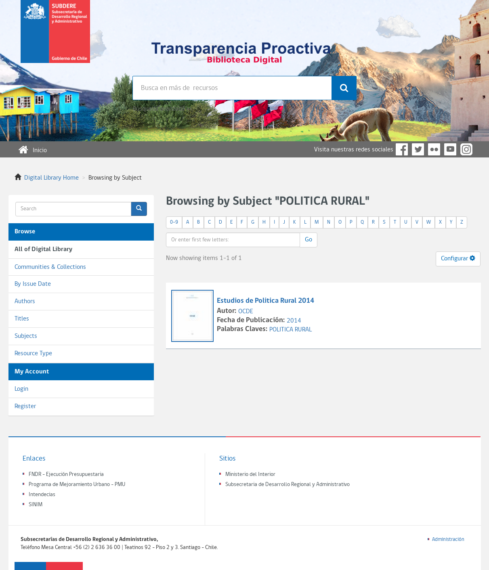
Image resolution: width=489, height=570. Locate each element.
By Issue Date (33, 284)
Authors (25, 301)
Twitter (418, 149)
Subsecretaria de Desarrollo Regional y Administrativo (287, 485)
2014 (294, 321)
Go (308, 240)
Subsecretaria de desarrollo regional (55, 38)
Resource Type (33, 353)
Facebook (402, 149)
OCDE (245, 311)
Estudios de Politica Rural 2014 (265, 301)
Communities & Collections (50, 267)
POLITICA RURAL (290, 330)
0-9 (174, 222)
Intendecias (42, 495)
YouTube (450, 149)
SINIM (35, 505)
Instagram (466, 149)
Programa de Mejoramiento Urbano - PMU (77, 485)
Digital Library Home (51, 178)
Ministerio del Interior (250, 475)
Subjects (26, 336)
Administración (448, 539)
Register (25, 406)
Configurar (458, 258)
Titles (22, 319)
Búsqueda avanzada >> (162, 109)
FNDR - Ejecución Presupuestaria (66, 475)
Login (21, 389)
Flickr (434, 149)
